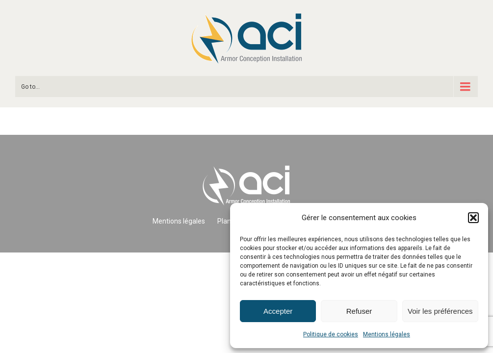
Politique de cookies (330, 334)
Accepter (277, 311)
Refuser (359, 311)
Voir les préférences (440, 311)
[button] (473, 218)
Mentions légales (386, 334)
